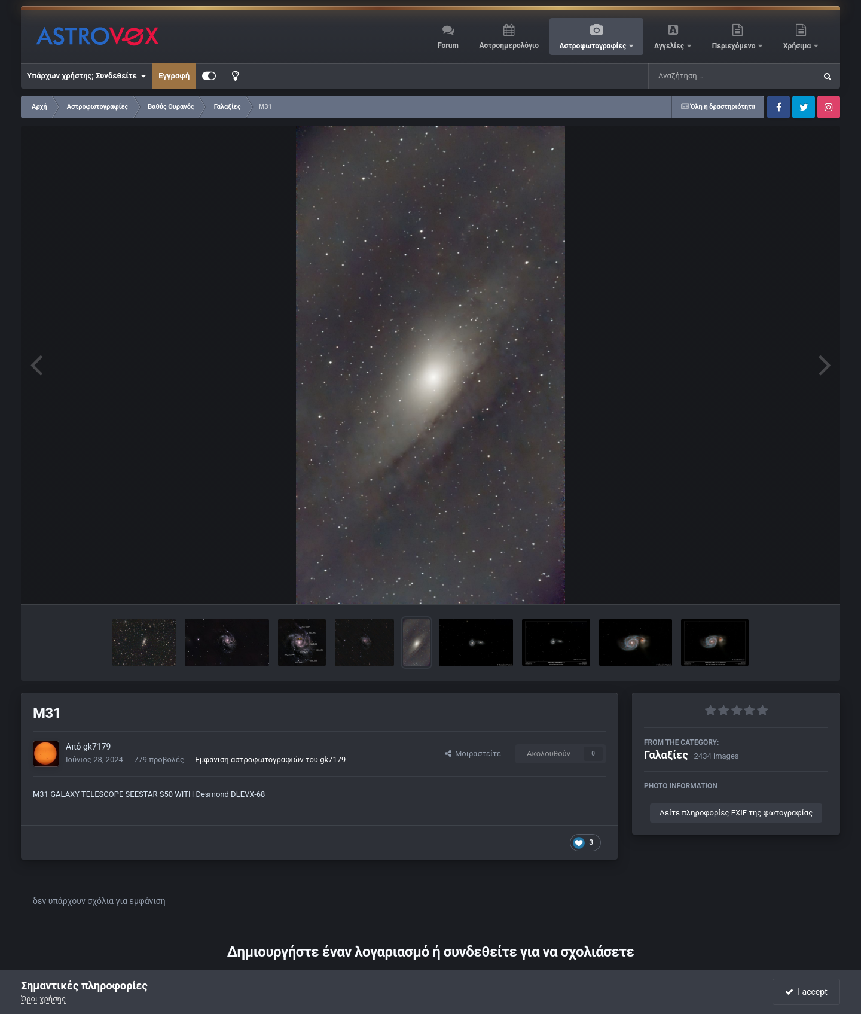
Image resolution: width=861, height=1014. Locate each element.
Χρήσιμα (798, 46)
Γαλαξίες (666, 754)
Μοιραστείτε (473, 753)
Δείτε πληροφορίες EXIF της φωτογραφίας (736, 812)
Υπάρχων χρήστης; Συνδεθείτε (86, 76)
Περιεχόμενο (735, 46)
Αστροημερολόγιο (508, 45)
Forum (448, 45)
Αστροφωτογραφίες (594, 46)
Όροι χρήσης (43, 998)
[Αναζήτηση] (708, 76)
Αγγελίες (670, 46)
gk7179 (97, 746)
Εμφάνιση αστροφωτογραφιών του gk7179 (270, 759)
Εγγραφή (174, 75)
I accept (806, 992)
